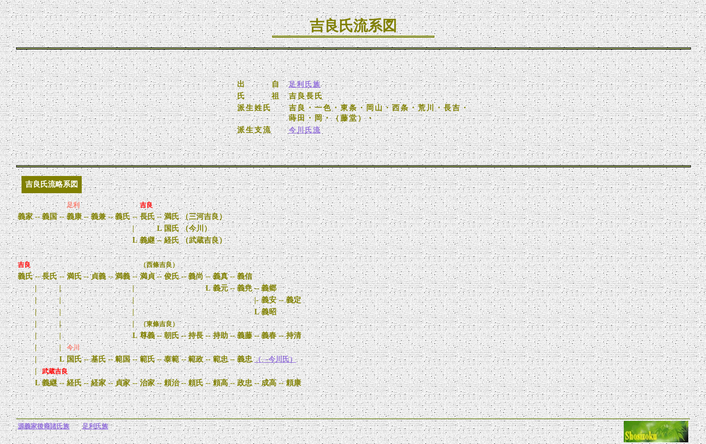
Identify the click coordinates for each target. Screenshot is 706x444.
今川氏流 (305, 130)
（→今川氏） (275, 359)
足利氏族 (305, 84)
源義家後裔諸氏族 (43, 426)
